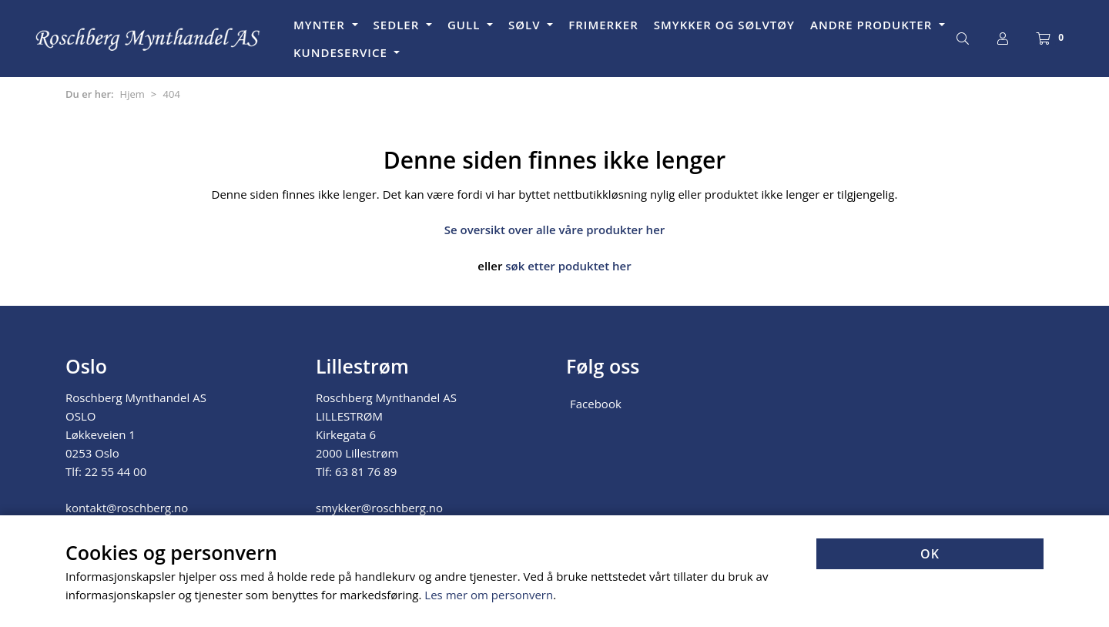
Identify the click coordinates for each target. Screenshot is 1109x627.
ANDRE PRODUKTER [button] (873, 24)
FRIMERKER (603, 24)
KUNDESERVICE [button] (342, 52)
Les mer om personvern (488, 594)
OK (930, 553)
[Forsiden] (148, 38)
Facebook (596, 403)
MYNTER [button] (321, 24)
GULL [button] (465, 24)
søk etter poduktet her (568, 265)
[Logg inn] (1002, 38)
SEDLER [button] (399, 24)
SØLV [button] (526, 24)
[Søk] (962, 38)
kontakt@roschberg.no (126, 507)
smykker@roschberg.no (379, 507)
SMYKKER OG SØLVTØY (724, 24)
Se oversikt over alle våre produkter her (554, 229)
